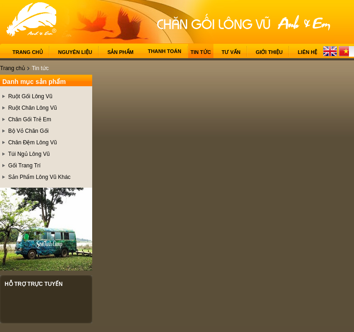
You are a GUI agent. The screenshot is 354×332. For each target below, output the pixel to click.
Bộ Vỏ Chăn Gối (28, 131)
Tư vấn (231, 52)
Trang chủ (27, 52)
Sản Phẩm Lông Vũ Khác (39, 177)
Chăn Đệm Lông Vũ (32, 142)
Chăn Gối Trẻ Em (29, 119)
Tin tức (200, 52)
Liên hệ (307, 52)
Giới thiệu (269, 52)
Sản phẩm (120, 52)
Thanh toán (165, 51)
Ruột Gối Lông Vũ (30, 96)
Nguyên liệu (75, 52)
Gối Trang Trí (24, 165)
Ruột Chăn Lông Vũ (32, 108)
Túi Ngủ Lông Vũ (28, 154)
